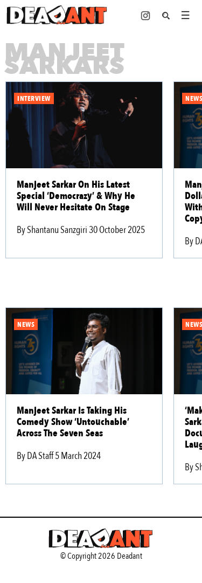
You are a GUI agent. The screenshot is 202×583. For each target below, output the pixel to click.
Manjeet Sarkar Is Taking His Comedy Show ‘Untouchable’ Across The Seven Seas (73, 422)
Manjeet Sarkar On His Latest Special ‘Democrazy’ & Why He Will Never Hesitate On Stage (76, 196)
